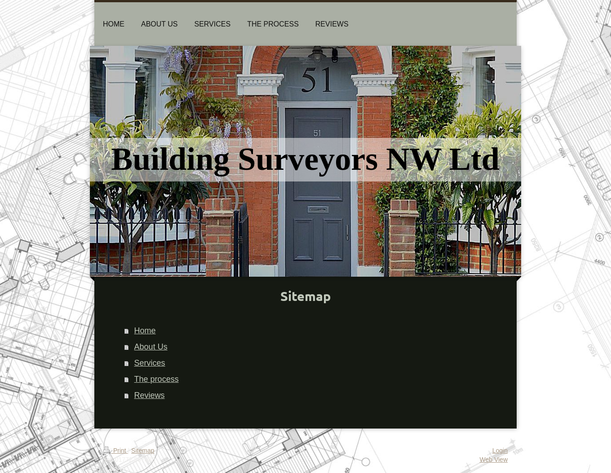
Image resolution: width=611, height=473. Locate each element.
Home (145, 330)
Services (149, 362)
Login (500, 450)
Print (115, 450)
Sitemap (142, 450)
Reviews (149, 395)
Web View (493, 459)
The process (156, 379)
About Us (151, 346)
